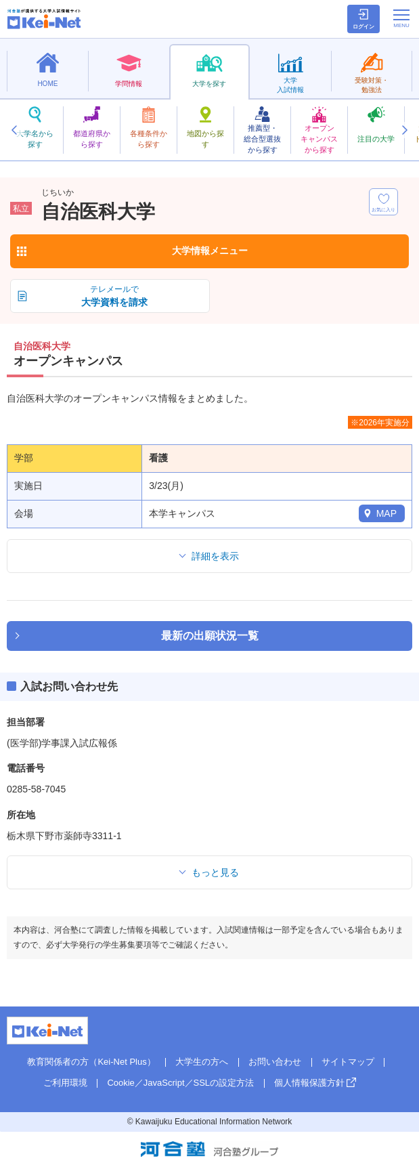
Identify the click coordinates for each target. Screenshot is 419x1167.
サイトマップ (348, 1062)
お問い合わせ (274, 1062)
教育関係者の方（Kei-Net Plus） (91, 1062)
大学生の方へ (201, 1062)
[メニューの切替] (401, 18)
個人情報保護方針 (309, 1083)
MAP (386, 513)
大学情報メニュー (210, 250)
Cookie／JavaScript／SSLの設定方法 (180, 1083)
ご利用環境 (65, 1083)
